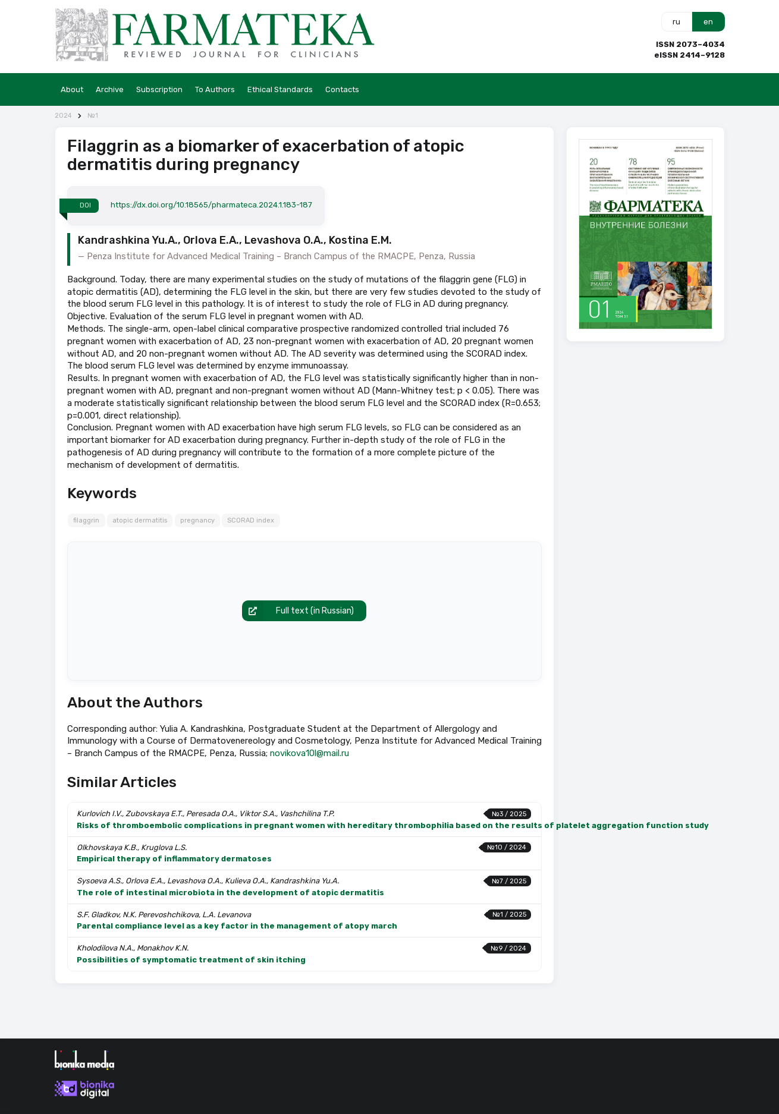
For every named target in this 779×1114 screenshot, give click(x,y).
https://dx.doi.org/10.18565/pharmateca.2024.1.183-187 (211, 204)
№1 (92, 115)
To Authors (215, 89)
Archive (110, 89)
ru (676, 21)
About (72, 89)
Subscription (159, 89)
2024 (63, 115)
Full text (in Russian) (298, 611)
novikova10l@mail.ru (309, 753)
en (708, 21)
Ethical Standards (280, 89)
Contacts (342, 89)
